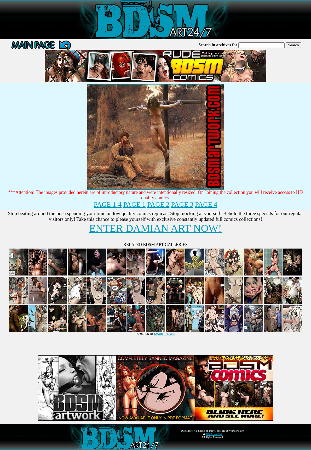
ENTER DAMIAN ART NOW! (155, 228)
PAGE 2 (158, 204)
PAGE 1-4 (108, 204)
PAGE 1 (134, 204)
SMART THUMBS (164, 334)
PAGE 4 (206, 204)
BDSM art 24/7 (214, 434)
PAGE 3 (182, 204)
